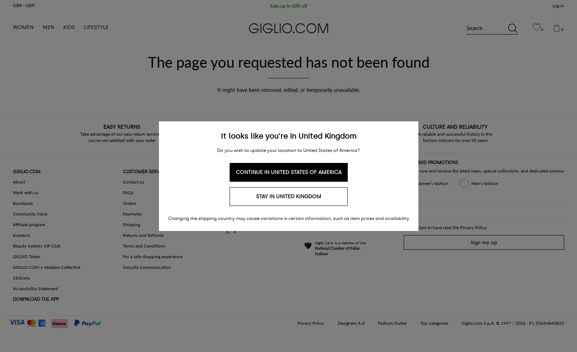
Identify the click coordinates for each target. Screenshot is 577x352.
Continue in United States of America (288, 172)
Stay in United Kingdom (288, 196)
